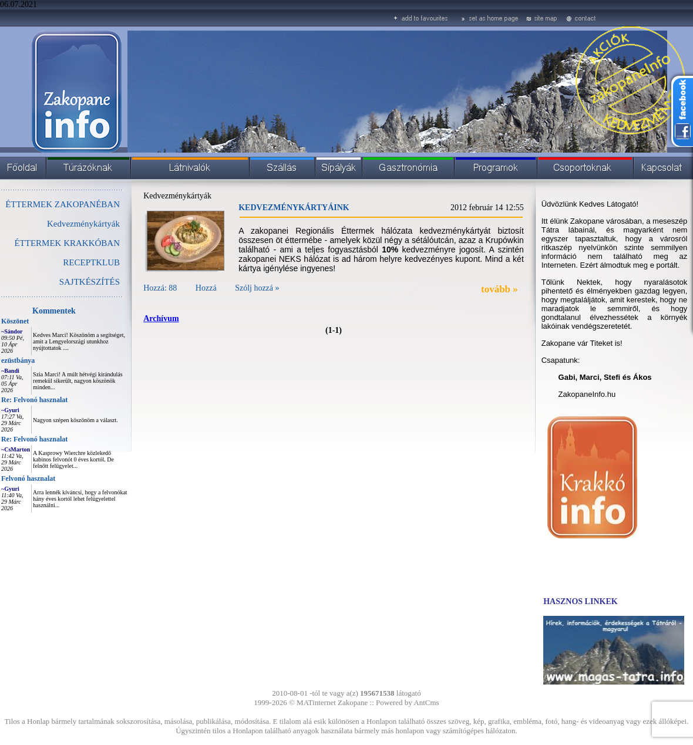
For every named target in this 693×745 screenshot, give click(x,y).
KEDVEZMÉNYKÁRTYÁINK (293, 207)
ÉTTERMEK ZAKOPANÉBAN (62, 204)
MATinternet (316, 702)
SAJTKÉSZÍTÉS (89, 281)
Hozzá (206, 288)
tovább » (499, 289)
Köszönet (15, 321)
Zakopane (353, 702)
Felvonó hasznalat (28, 478)
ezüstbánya (18, 360)
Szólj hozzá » (257, 288)
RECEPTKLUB (91, 262)
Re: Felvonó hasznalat (34, 400)
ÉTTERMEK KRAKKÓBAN (67, 243)
